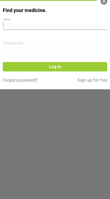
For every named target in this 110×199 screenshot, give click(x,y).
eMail (8, 8)
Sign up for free (92, 65)
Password (13, 28)
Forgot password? (20, 65)
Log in (55, 52)
